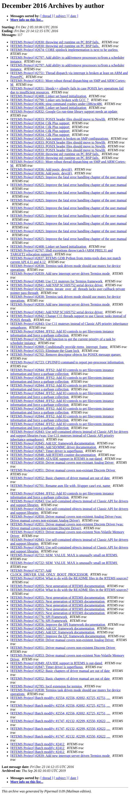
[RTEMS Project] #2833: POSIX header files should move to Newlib (58, 119)
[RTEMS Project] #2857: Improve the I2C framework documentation (58, 636)
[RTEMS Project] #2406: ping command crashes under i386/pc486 (56, 104)
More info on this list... (26, 20)
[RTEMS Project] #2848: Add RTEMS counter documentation (53, 455)
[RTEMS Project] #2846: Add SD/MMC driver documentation (53, 447)
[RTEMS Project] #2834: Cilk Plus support (40, 123)
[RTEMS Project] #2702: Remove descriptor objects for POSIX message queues (65, 354)
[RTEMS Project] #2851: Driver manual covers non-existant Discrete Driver (63, 470)
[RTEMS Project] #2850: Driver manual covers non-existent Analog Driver (62, 640)
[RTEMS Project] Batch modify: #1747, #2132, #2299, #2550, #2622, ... (60, 721)
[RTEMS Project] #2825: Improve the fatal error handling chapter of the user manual (68, 177)
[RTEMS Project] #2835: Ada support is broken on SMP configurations (59, 138)
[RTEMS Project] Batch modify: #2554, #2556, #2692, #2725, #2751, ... (60, 698)
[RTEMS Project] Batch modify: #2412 (37, 744)
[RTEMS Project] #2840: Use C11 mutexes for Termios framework (56, 281)
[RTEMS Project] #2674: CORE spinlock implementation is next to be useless (64, 50)
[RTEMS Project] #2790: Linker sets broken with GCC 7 (49, 100)
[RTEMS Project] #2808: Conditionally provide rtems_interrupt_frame (59, 347)
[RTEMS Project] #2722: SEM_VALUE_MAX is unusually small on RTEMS (64, 555)
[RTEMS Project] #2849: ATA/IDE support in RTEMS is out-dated (56, 458)
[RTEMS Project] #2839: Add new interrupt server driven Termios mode (60, 273)
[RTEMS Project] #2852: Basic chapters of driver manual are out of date (60, 478)
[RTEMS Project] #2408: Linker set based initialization (48, 96)
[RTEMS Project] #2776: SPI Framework (39, 617)
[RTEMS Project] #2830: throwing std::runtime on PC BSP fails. (55, 42)
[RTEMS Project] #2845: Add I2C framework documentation (52, 443)
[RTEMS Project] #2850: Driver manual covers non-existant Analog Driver (62, 462)
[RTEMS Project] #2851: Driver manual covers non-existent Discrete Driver (63, 648)
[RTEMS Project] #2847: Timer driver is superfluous (47, 451)
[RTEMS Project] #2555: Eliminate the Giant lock (45, 350)
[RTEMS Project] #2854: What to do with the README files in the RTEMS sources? (69, 578)
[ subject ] (61, 16)
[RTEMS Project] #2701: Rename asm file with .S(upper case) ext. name (60, 486)
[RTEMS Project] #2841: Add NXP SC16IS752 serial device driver (56, 285)
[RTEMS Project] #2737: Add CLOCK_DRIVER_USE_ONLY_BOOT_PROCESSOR (49, 572)
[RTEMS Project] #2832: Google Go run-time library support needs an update (64, 111)
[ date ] (73, 16)
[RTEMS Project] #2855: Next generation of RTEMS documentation (57, 586)
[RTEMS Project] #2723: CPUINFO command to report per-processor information (67, 362)
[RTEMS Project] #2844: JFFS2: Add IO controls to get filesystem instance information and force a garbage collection (62, 333)
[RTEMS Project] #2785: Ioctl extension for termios (46, 686)
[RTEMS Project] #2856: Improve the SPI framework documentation (58, 624)
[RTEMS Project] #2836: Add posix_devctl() (41, 169)
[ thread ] (46, 16)
